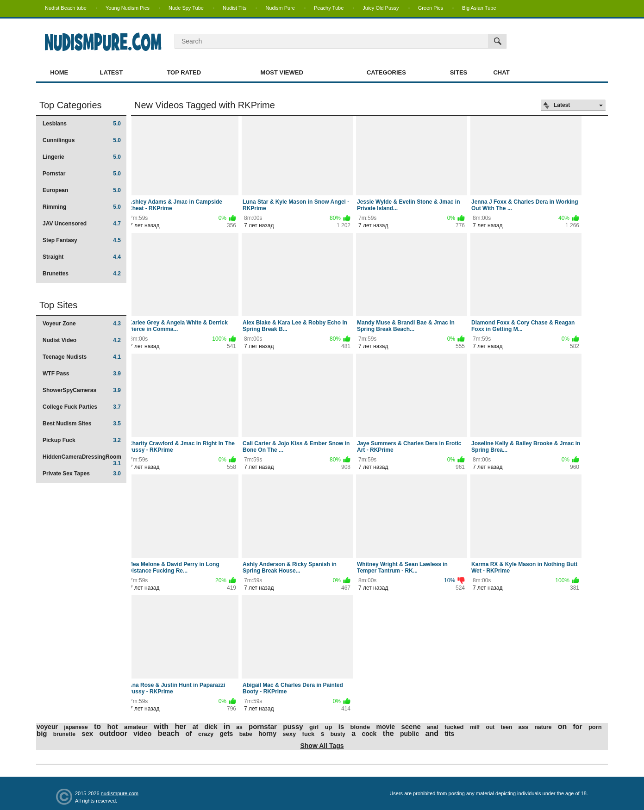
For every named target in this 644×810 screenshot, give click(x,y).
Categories (386, 72)
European (82, 190)
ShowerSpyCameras (82, 390)
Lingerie (82, 157)
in (227, 726)
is (341, 726)
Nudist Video (82, 340)
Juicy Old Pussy (381, 8)
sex (87, 733)
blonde (360, 726)
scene (411, 726)
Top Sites (58, 305)
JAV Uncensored (82, 223)
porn (595, 726)
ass (524, 726)
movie (385, 726)
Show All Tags (322, 745)
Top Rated (184, 72)
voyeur (47, 726)
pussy (293, 726)
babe (245, 734)
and (431, 733)
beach (168, 733)
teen (507, 727)
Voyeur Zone (82, 323)
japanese (76, 727)
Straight (82, 257)
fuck (308, 733)
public (409, 733)
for (577, 726)
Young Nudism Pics (128, 8)
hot (112, 726)
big (42, 733)
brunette (64, 734)
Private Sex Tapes (82, 473)
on (562, 726)
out (490, 727)
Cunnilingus (82, 140)
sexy (289, 733)
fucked (454, 726)
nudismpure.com (119, 793)
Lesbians (82, 123)
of (188, 733)
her (180, 726)
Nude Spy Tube (186, 8)
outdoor (113, 733)
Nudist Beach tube (66, 8)
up (328, 726)
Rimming (82, 207)
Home (59, 72)
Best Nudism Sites (82, 423)
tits (449, 733)
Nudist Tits (234, 8)
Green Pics (430, 8)
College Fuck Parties (82, 407)
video (142, 733)
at (195, 726)
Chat (501, 72)
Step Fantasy (82, 240)
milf (475, 727)
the (388, 733)
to (97, 726)
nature (543, 727)
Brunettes (82, 273)
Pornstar (82, 173)
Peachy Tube (329, 8)
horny (267, 733)
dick (210, 726)
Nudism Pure (280, 8)
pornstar (263, 726)
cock (369, 733)
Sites (459, 72)
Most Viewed (281, 72)
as (239, 727)
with (161, 726)
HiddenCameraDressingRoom (82, 460)
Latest (111, 72)
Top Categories (70, 105)
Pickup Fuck (82, 440)
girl (314, 726)
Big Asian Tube (479, 8)
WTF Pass (82, 373)
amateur (136, 726)
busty (338, 734)
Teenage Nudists (82, 357)
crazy (205, 733)
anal (432, 727)
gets (226, 733)
